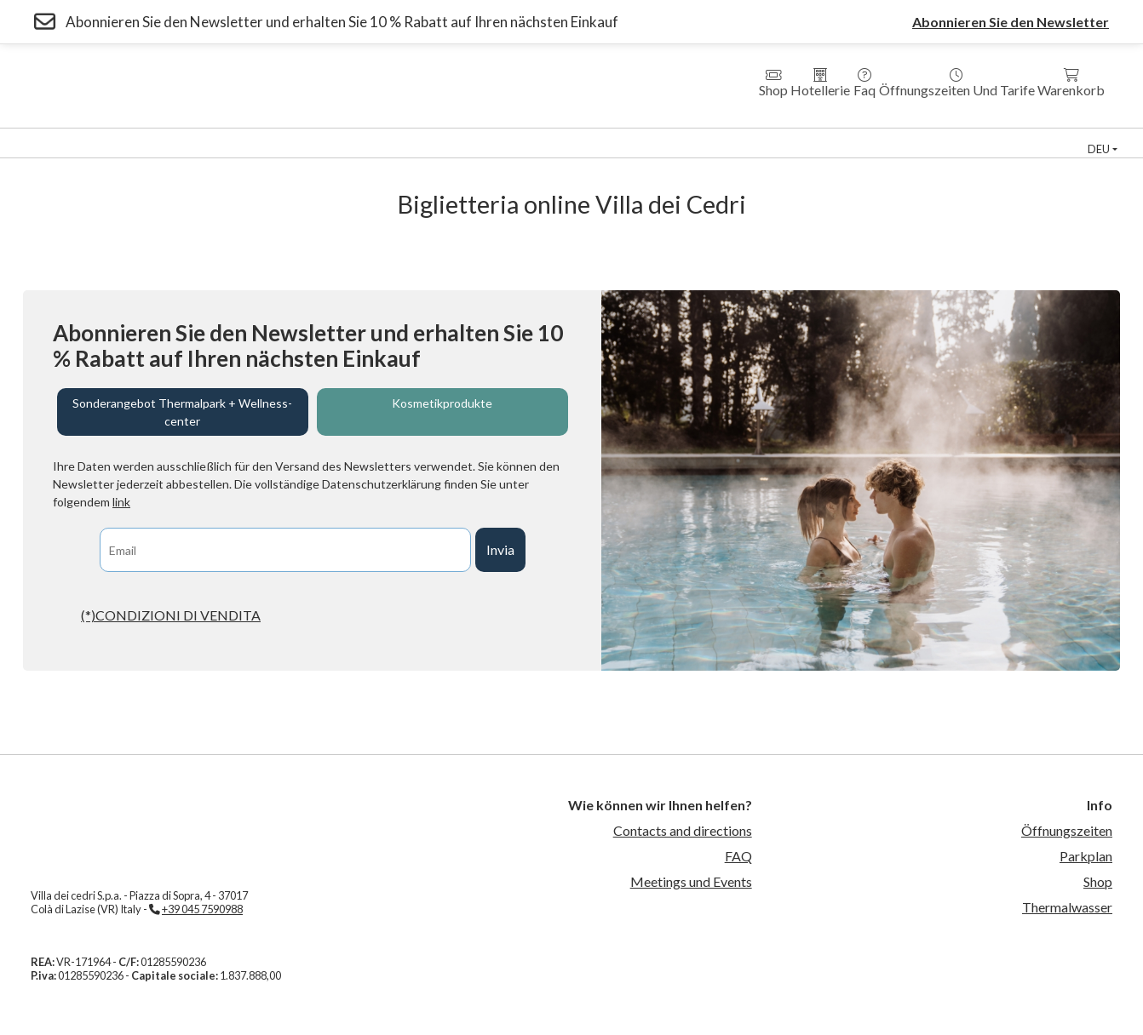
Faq (864, 83)
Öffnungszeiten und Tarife (957, 83)
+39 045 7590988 (202, 909)
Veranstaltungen (1027, 135)
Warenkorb (1071, 83)
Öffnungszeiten (1066, 830)
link (121, 502)
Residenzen (423, 135)
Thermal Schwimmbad (776, 135)
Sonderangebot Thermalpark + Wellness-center (182, 412)
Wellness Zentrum (171, 135)
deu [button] (1099, 149)
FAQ (738, 856)
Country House (527, 135)
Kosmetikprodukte (442, 403)
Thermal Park (52, 135)
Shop (773, 83)
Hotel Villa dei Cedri (307, 135)
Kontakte (546, 150)
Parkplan (1086, 856)
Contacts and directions (682, 830)
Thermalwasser (1067, 907)
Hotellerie (820, 83)
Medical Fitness (641, 135)
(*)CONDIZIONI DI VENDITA (171, 615)
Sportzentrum (907, 135)
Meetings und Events (691, 881)
